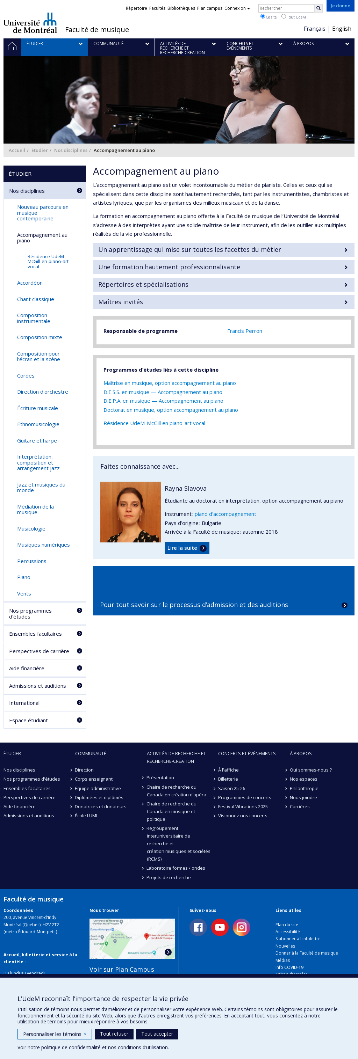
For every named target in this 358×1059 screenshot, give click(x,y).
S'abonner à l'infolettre (298, 939)
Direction (84, 770)
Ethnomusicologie (38, 424)
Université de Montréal (30, 22)
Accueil (17, 150)
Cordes (26, 375)
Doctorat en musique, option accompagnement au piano (170, 409)
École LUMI (86, 815)
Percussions (31, 560)
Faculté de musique (97, 29)
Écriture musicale (37, 407)
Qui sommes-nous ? (311, 770)
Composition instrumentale (33, 318)
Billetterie (228, 779)
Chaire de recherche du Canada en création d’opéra (176, 791)
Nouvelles (285, 946)
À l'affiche (228, 770)
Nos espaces (303, 779)
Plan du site (286, 925)
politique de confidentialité (71, 1047)
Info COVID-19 (289, 967)
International (24, 702)
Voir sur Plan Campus (122, 969)
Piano (23, 577)
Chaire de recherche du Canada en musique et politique (172, 811)
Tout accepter (157, 1033)
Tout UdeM (293, 17)
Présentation (160, 777)
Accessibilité (287, 932)
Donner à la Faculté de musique (306, 953)
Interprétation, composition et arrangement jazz (38, 462)
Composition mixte (39, 337)
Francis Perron (244, 330)
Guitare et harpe (37, 440)
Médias (282, 960)
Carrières (300, 806)
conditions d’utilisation (143, 1047)
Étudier (39, 150)
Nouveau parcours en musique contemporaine (43, 212)
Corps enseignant (94, 779)
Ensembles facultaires (35, 633)
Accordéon (30, 282)
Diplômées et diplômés (99, 797)
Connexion (237, 8)
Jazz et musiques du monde (41, 487)
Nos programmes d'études (30, 613)
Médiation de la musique (35, 509)
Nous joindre (303, 797)
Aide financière (26, 668)
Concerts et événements (247, 753)
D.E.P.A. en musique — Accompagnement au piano (163, 400)
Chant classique (35, 298)
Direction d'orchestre (42, 391)
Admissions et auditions (37, 685)
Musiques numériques (43, 544)
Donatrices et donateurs (101, 806)
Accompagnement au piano (42, 237)
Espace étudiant (28, 720)
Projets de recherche (169, 877)
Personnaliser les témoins (54, 1034)
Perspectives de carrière (39, 651)
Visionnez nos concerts (242, 815)
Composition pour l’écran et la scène (38, 356)
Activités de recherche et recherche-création (176, 757)
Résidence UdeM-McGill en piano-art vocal (154, 422)
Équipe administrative (98, 788)
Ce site (268, 17)
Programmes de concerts (244, 797)
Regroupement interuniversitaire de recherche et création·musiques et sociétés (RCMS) (178, 843)
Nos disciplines (70, 150)
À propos (301, 753)
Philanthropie (304, 788)
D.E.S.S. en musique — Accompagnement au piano (162, 391)
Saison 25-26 (231, 788)
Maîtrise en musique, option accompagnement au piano (169, 382)
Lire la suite (182, 547)
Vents (24, 593)
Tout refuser (114, 1033)
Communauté (90, 753)
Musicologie (31, 528)
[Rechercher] (318, 8)
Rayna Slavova (186, 488)
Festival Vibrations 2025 (243, 806)
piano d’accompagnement (225, 513)
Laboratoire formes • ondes (176, 868)
